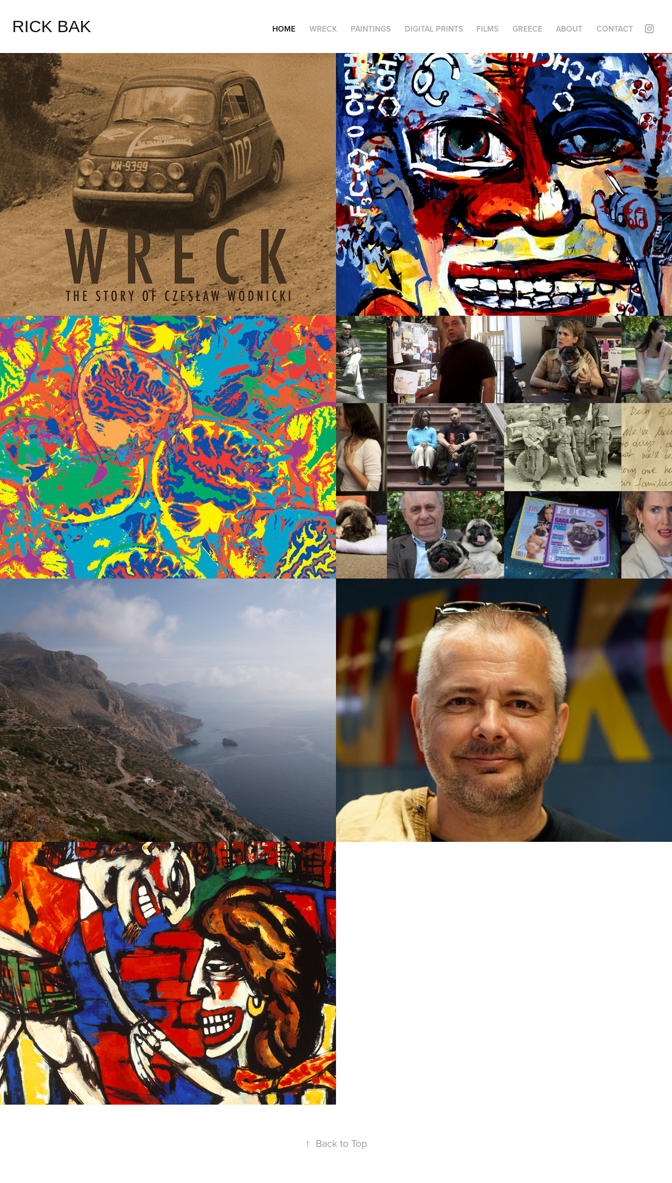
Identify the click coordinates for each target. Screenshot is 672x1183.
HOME (283, 28)
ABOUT (569, 28)
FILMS (487, 28)
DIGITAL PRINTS (434, 28)
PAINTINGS (371, 28)
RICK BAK (51, 26)
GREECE (527, 28)
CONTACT (614, 28)
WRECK (323, 28)
